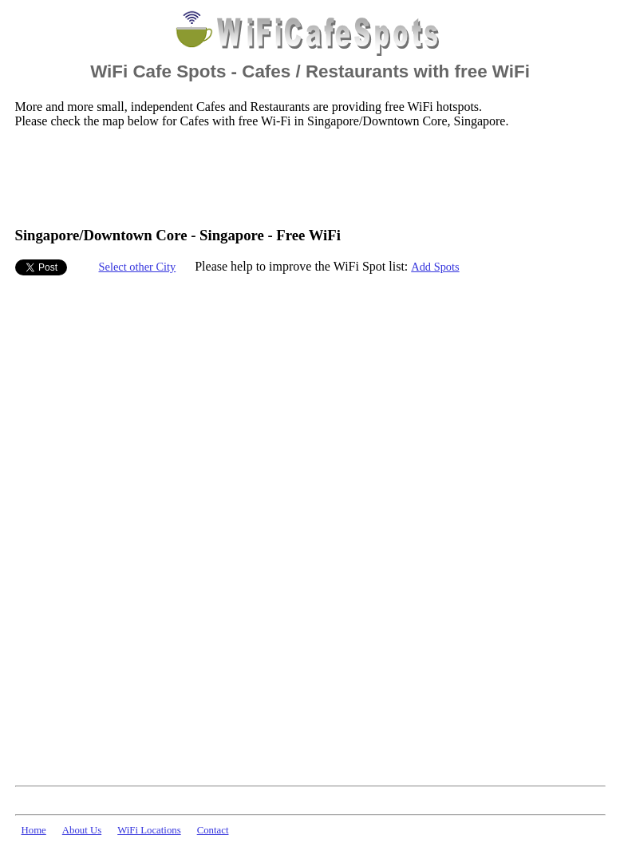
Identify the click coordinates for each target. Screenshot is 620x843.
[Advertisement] (305, 176)
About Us (81, 830)
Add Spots (435, 266)
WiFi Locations (148, 830)
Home (34, 830)
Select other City (137, 266)
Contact (213, 830)
